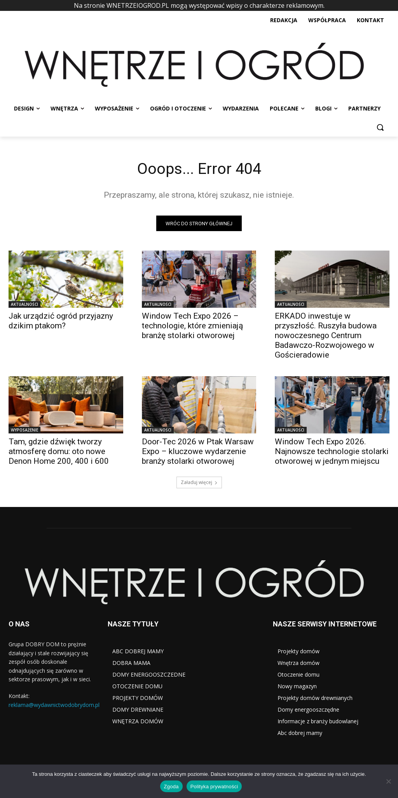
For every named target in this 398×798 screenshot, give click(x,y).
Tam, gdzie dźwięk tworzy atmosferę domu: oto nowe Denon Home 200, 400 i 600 (59, 452)
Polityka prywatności (214, 786)
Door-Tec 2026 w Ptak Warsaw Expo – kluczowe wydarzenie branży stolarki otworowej (198, 452)
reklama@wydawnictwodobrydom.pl (54, 705)
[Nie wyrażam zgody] (388, 781)
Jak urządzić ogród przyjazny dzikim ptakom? (61, 321)
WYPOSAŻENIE (24, 430)
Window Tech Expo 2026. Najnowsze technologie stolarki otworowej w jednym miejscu (332, 452)
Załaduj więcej (199, 482)
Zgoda (171, 786)
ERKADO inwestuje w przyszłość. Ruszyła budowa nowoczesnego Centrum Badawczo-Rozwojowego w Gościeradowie (326, 336)
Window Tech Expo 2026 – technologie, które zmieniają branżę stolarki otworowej (192, 326)
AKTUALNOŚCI (24, 305)
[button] (380, 127)
